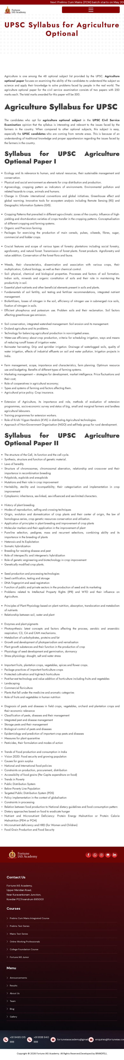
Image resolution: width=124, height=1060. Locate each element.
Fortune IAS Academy (48, 1055)
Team (13, 1002)
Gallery (13, 1018)
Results (13, 986)
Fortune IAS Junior (19, 958)
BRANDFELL (101, 1055)
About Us (15, 994)
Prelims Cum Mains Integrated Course (29, 918)
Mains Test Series (19, 934)
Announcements (18, 978)
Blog (12, 1010)
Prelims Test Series (19, 926)
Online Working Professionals (25, 942)
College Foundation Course (24, 950)
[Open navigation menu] (91, 10)
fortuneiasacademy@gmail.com (75, 1041)
